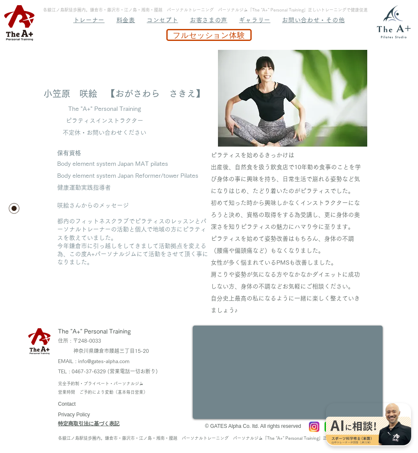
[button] (292, 98)
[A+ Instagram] (314, 426)
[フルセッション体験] (209, 35)
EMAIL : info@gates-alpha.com (94, 361)
